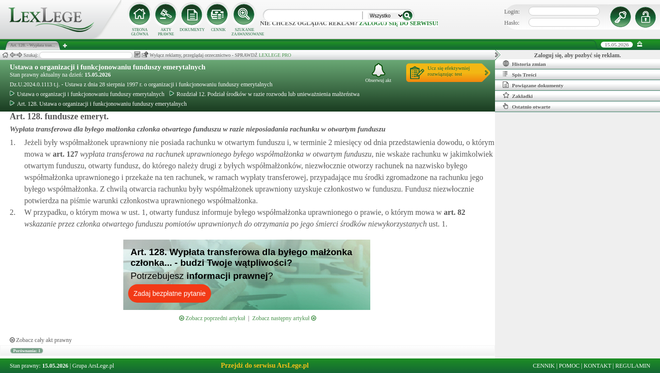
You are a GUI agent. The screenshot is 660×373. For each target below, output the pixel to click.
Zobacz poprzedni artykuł (212, 318)
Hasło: (511, 22)
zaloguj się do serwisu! (398, 23)
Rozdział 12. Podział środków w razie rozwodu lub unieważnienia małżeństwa (264, 94)
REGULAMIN (632, 365)
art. (64, 154)
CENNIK (218, 30)
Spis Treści (519, 74)
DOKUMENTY (192, 30)
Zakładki (518, 95)
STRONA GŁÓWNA (139, 32)
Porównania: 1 (26, 350)
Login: (512, 11)
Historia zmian (524, 63)
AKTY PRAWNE (166, 32)
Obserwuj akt (378, 73)
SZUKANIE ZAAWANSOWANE (244, 32)
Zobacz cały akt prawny (41, 340)
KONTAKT (597, 365)
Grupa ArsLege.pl (93, 365)
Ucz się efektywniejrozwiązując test (449, 71)
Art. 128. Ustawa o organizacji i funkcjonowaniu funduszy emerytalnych (98, 103)
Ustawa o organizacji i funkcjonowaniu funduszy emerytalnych (107, 67)
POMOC (569, 365)
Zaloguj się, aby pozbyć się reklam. (577, 55)
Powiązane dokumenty (533, 84)
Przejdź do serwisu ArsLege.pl (265, 365)
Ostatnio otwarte (526, 106)
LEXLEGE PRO (275, 55)
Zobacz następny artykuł (284, 318)
